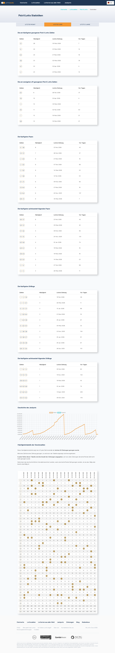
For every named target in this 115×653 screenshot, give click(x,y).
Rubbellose (86, 622)
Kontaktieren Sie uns (67, 627)
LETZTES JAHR (57, 24)
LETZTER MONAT (30, 24)
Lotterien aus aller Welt (52, 3)
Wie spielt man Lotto (29, 627)
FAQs (18, 627)
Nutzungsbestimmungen (24, 629)
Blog (77, 622)
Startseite (64, 9)
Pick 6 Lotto (84, 9)
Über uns (56, 627)
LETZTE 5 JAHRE (85, 24)
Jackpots (68, 3)
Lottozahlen (73, 9)
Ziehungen (70, 622)
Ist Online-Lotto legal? (44, 627)
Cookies (36, 629)
